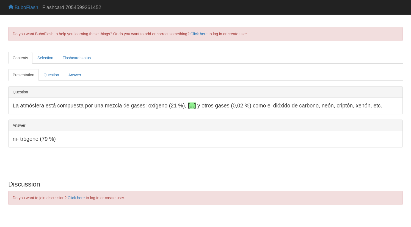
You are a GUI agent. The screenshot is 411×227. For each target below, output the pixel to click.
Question (51, 75)
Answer (74, 75)
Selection (45, 58)
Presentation (23, 75)
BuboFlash (23, 7)
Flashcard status (77, 58)
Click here (199, 34)
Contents (20, 58)
